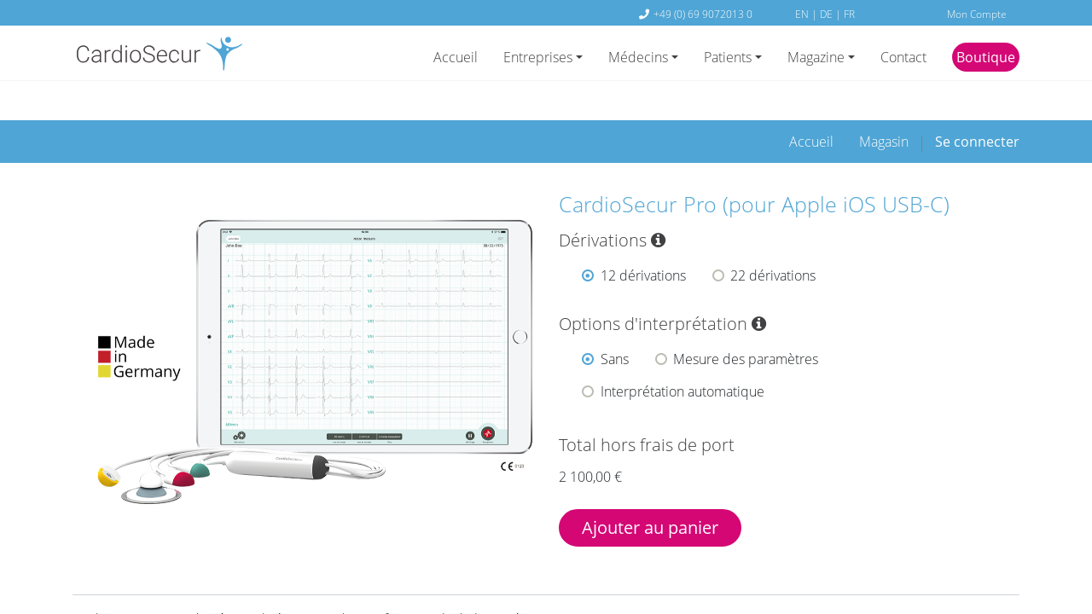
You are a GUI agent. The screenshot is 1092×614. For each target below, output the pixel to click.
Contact (903, 57)
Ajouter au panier (650, 496)
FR (849, 13)
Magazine (816, 57)
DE (827, 13)
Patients (728, 57)
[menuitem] (811, 111)
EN (803, 13)
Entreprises (537, 57)
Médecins (638, 57)
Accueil (455, 57)
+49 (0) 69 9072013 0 (702, 13)
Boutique (985, 57)
